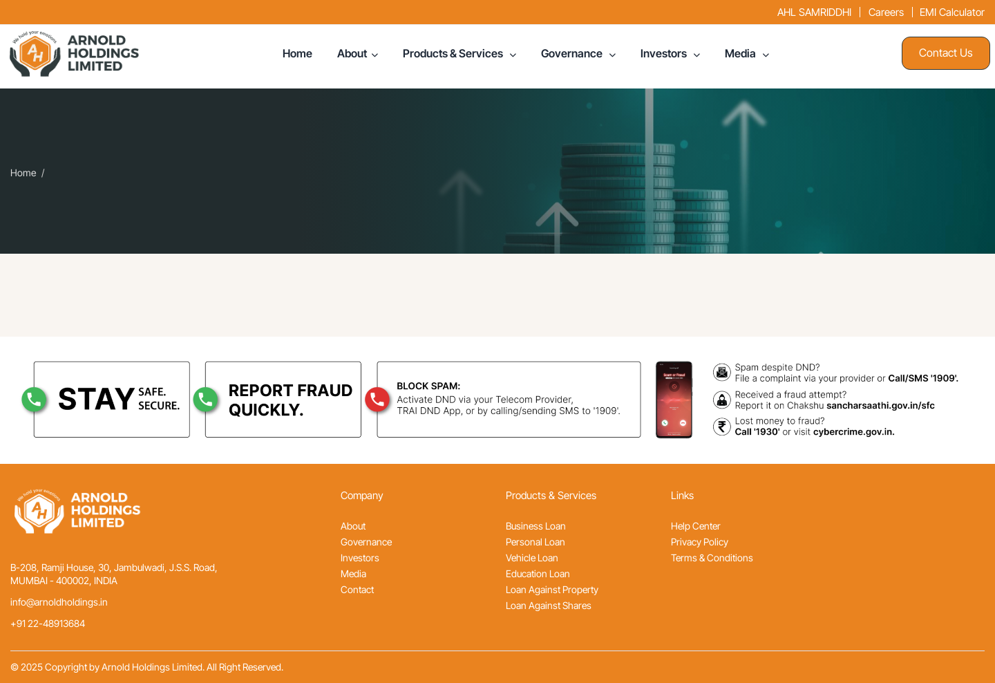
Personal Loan (535, 542)
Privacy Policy (699, 542)
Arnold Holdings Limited (152, 667)
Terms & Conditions (712, 557)
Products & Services (454, 53)
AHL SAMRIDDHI (814, 12)
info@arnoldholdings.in (59, 602)
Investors (665, 53)
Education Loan (538, 573)
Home (297, 53)
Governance (573, 53)
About (352, 53)
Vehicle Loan (532, 557)
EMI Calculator (952, 12)
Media (741, 53)
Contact (357, 589)
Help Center (696, 526)
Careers (886, 12)
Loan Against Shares (548, 605)
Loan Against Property (552, 589)
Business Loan (536, 526)
